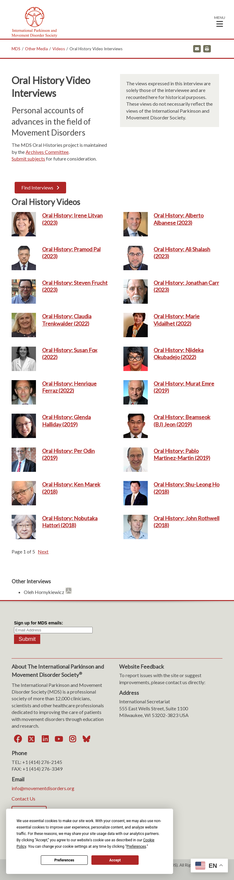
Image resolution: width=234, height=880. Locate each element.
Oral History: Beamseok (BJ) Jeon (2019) (182, 420)
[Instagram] (72, 739)
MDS (16, 48)
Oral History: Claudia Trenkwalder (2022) (66, 320)
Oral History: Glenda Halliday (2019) (66, 420)
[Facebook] (18, 739)
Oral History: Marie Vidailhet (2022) (177, 320)
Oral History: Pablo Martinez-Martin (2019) (182, 454)
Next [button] (43, 551)
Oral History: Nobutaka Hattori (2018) (70, 521)
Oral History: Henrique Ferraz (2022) (69, 387)
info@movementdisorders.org (43, 788)
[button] (219, 21)
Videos (58, 48)
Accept (115, 860)
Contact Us (23, 798)
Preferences (64, 860)
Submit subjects (28, 158)
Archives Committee (47, 152)
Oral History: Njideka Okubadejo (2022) (179, 353)
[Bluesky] (86, 739)
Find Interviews (37, 187)
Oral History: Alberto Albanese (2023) (179, 219)
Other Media (36, 48)
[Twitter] (31, 739)
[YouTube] (59, 739)
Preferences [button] (136, 846)
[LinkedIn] (45, 739)
